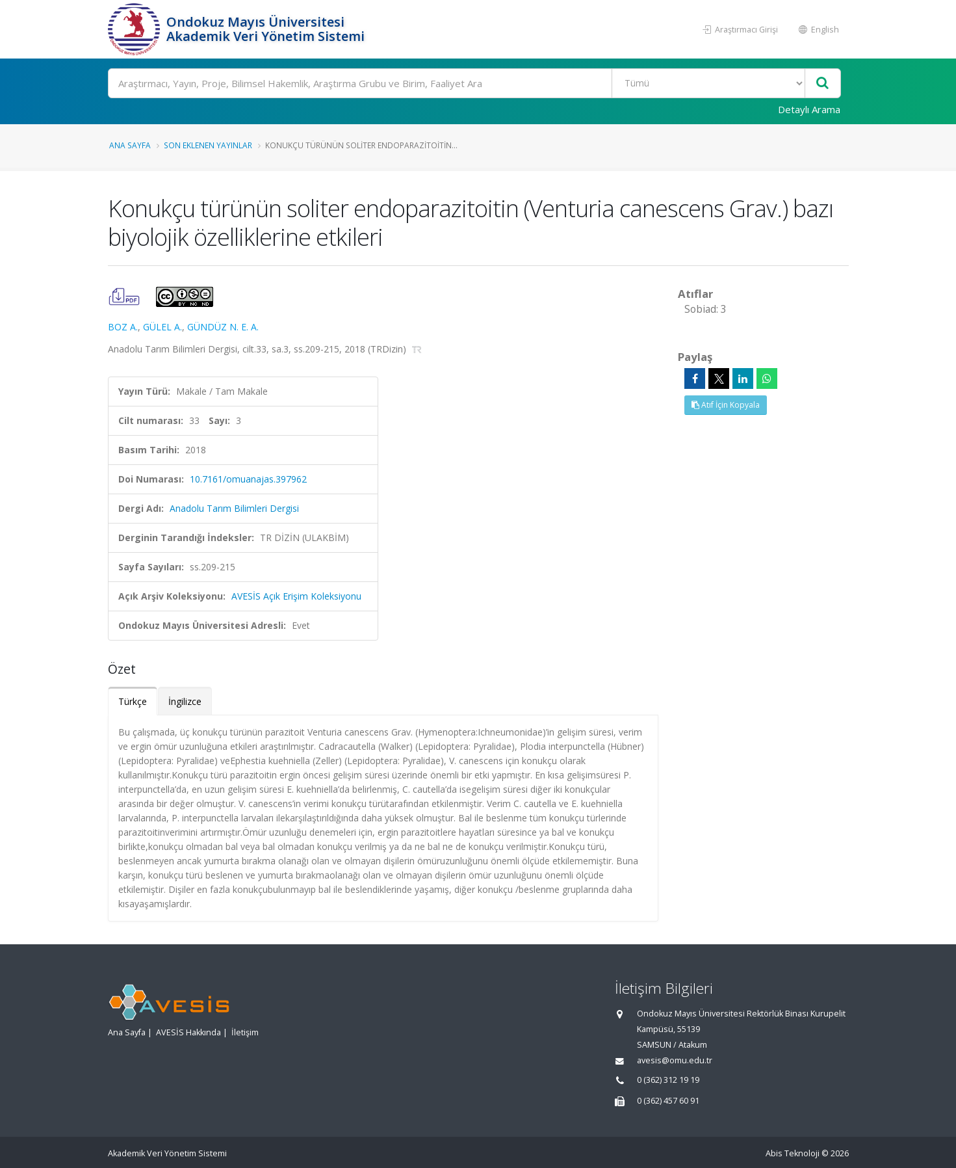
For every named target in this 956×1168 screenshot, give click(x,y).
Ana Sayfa (130, 145)
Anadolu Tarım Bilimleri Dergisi (234, 508)
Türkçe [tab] (132, 701)
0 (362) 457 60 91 (668, 1100)
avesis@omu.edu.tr (674, 1060)
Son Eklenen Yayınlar (208, 145)
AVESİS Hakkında (188, 1032)
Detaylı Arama (809, 109)
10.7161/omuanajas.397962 (248, 479)
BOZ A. (123, 327)
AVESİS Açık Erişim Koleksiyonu (296, 596)
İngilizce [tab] (184, 701)
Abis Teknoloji (793, 1153)
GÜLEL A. (162, 327)
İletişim (245, 1032)
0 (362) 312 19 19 (668, 1079)
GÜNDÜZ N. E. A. (223, 327)
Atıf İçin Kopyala (725, 404)
